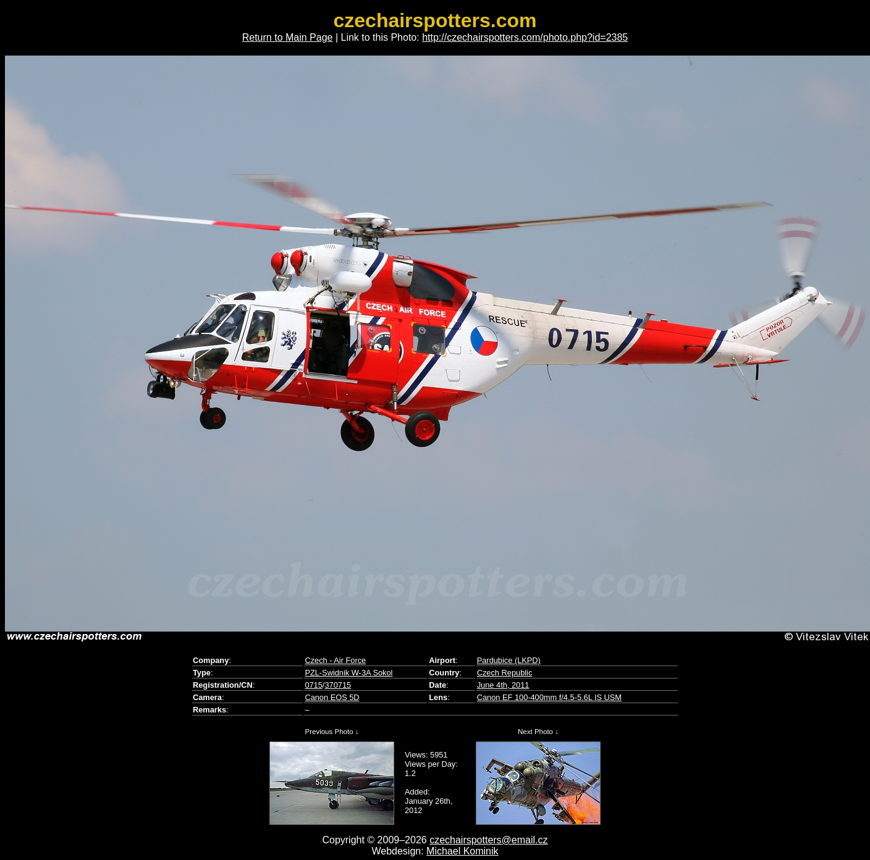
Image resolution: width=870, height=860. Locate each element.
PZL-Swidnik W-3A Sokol (348, 672)
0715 (313, 685)
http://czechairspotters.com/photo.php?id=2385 (525, 37)
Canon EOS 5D (332, 697)
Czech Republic (505, 672)
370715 (337, 685)
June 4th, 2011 (503, 685)
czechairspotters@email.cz (488, 840)
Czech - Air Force (335, 660)
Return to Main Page (287, 37)
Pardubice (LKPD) (509, 660)
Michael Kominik (462, 851)
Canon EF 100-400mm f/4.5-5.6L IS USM (549, 697)
